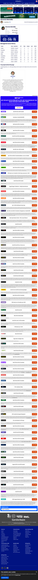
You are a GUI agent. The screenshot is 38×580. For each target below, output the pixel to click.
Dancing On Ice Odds (16, 549)
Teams (15, 5)
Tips (8, 3)
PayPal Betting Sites (28, 548)
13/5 (28, 12)
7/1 (15, 12)
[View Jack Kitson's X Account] (10, 22)
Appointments (32, 5)
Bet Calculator (32, 3)
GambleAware (16, 523)
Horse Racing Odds (28, 534)
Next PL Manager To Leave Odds (7, 5)
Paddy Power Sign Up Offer (5, 556)
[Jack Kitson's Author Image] (13, 73)
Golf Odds (26, 535)
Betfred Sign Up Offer (4, 561)
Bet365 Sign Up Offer (4, 557)
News (14, 3)
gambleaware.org (16, 354)
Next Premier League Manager (5, 546)
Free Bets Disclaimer (4, 540)
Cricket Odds (27, 533)
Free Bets (11, 3)
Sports (22, 3)
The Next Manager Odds (4, 544)
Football (4, 3)
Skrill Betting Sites (27, 552)
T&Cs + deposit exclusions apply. (26, 441)
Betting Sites (18, 3)
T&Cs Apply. (24, 104)
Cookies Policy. (18, 575)
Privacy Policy (3, 534)
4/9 (21, 12)
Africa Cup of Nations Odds (17, 533)
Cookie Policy (3, 535)
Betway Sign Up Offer (4, 563)
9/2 (18, 12)
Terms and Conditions (4, 539)
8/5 (25, 12)
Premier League (15, 530)
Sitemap (2, 541)
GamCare (34, 522)
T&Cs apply (22, 372)
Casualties (26, 5)
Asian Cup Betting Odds (16, 535)
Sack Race (27, 3)
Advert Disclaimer (35, 95)
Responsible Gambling (4, 538)
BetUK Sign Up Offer (3, 560)
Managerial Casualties (4, 548)
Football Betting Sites (28, 553)
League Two (15, 538)
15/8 (31, 12)
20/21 (36, 12)
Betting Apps (27, 546)
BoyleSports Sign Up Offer (4, 562)
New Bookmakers (27, 549)
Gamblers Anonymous (21, 523)
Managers (20, 5)
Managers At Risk (3, 547)
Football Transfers (15, 539)
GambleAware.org (28, 372)
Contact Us (2, 533)
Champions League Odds (17, 534)
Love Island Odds (15, 547)
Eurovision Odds (15, 548)
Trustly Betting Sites (28, 547)
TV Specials (15, 544)
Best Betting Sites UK (28, 544)
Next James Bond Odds (16, 552)
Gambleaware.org (32, 146)
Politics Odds (15, 546)
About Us (2, 530)
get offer (10, 8)
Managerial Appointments (5, 549)
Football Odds (27, 530)
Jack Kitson (6, 22)
